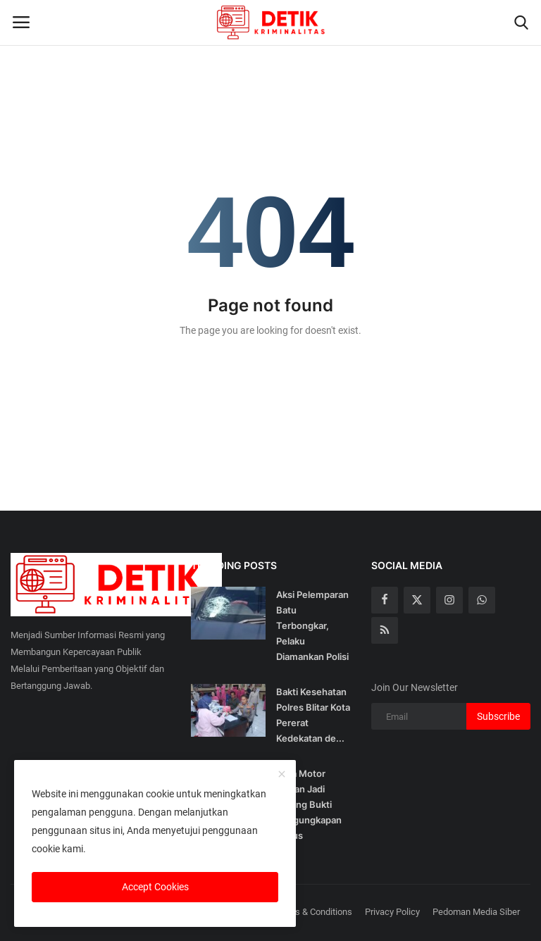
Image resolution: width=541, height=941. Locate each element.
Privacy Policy (392, 911)
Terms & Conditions (313, 911)
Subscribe (498, 716)
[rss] (384, 630)
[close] (282, 775)
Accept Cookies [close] (155, 886)
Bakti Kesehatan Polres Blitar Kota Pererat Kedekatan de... (313, 715)
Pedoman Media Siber (476, 911)
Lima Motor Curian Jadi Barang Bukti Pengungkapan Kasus (309, 804)
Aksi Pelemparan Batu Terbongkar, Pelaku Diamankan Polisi (312, 625)
